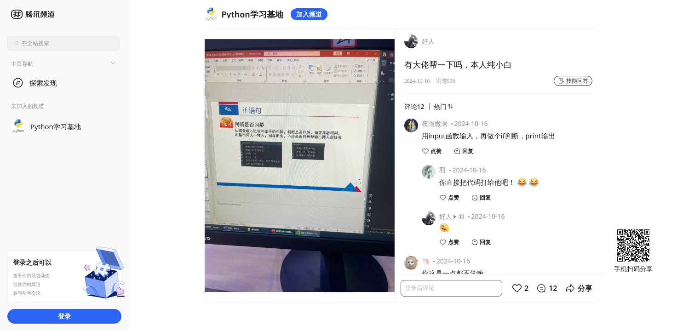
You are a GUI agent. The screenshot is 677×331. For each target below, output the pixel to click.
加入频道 (309, 14)
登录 (64, 316)
